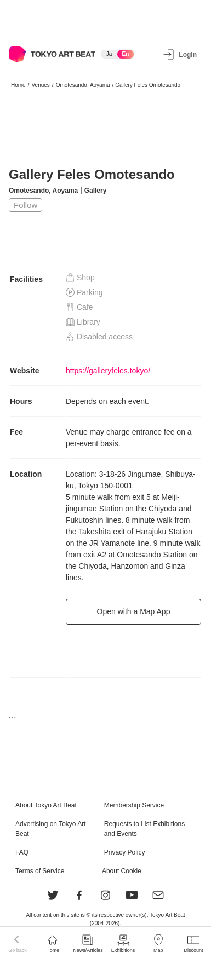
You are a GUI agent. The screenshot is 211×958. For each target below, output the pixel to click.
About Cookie (121, 871)
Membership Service (134, 805)
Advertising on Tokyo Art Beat (50, 829)
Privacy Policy (124, 852)
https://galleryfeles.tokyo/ (108, 370)
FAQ (21, 852)
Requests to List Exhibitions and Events (144, 829)
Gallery (95, 190)
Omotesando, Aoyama (83, 85)
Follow (25, 205)
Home (18, 85)
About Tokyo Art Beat (46, 805)
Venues (40, 85)
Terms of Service (39, 871)
